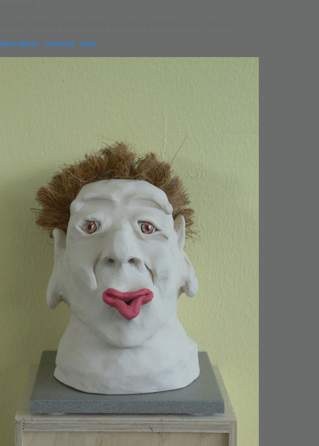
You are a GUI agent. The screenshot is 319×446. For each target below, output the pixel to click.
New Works (19, 44)
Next (88, 44)
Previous (60, 44)
